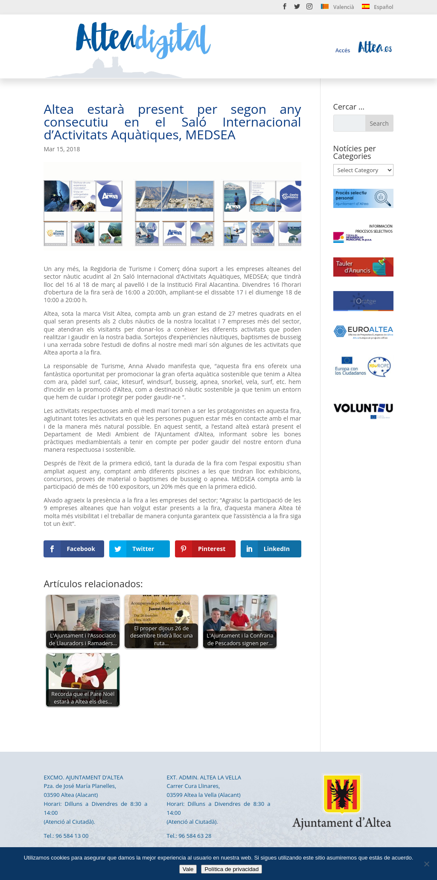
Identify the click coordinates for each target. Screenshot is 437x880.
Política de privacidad (231, 869)
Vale (188, 869)
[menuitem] (337, 9)
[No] (426, 864)
